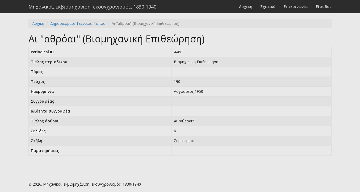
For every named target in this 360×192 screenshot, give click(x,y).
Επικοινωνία (296, 6)
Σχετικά (268, 6)
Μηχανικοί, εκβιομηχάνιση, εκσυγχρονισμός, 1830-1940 (92, 6)
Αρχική (245, 6)
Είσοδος (324, 6)
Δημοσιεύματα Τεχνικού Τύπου (78, 23)
